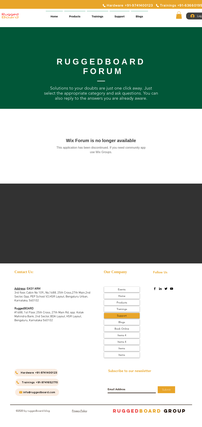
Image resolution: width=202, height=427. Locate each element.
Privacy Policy (79, 410)
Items (121, 348)
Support (122, 315)
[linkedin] (160, 289)
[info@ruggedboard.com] (37, 392)
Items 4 (122, 335)
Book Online (122, 328)
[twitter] (166, 289)
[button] (119, 15)
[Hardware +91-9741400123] (127, 5)
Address (19, 289)
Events (122, 289)
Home (121, 296)
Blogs (121, 322)
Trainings (122, 309)
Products (122, 302)
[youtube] (171, 289)
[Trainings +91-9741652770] (37, 382)
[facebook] (155, 289)
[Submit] (166, 389)
